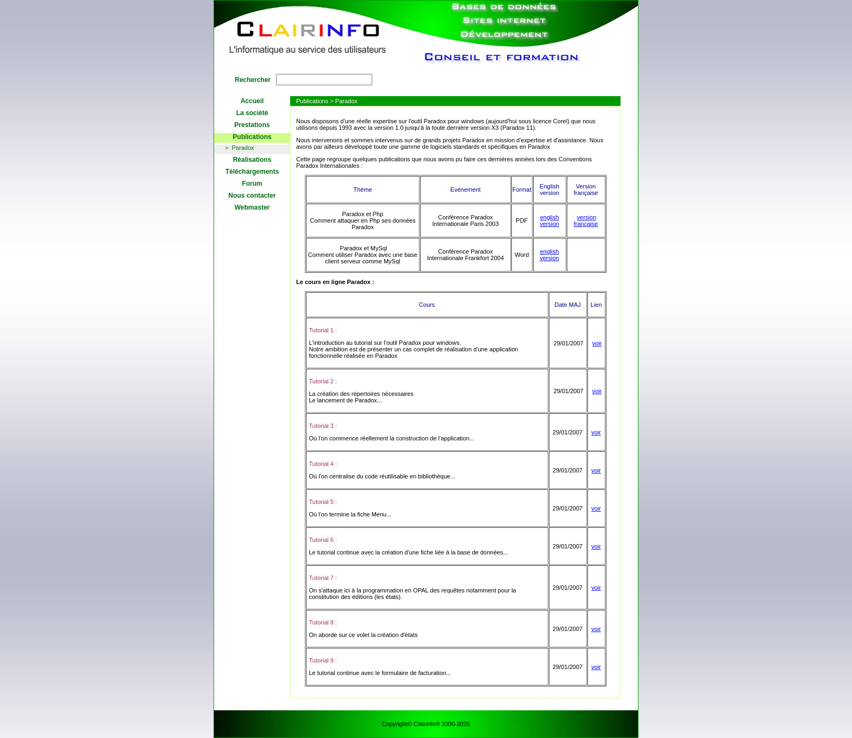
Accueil (252, 101)
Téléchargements (252, 171)
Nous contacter (251, 195)
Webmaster (252, 207)
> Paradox (239, 147)
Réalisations (252, 159)
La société (252, 113)
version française (586, 220)
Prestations (252, 125)
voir (597, 343)
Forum (252, 183)
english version (549, 220)
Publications (252, 137)
